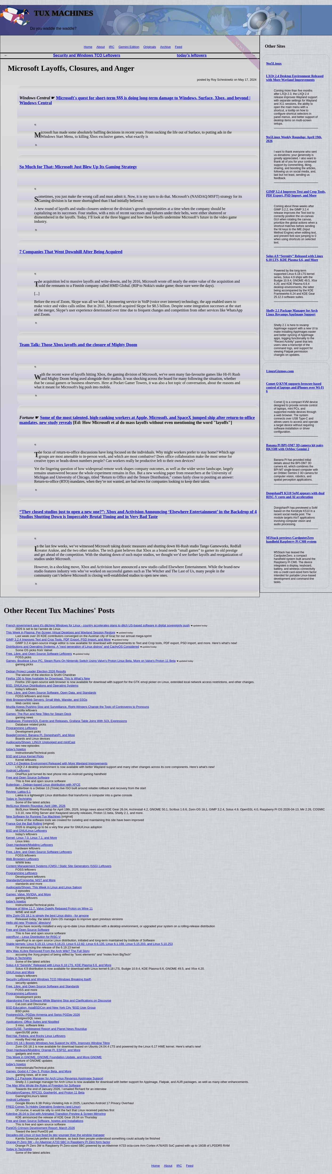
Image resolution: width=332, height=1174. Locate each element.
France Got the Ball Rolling (24, 823)
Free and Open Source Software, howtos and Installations (44, 1121)
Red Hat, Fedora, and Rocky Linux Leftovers (36, 1036)
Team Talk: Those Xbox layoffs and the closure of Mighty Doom (78, 344)
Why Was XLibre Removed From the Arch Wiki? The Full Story (48, 951)
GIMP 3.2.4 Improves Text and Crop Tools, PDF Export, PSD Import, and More (296, 193)
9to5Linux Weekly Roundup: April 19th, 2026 (35, 806)
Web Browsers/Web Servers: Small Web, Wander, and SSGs (46, 699)
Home (88, 47)
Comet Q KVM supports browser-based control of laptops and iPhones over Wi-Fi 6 (295, 387)
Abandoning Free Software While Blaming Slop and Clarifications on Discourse (58, 1000)
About (100, 47)
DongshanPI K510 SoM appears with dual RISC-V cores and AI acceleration (295, 495)
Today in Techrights (19, 799)
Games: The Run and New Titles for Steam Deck (38, 714)
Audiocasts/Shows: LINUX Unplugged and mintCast (40, 742)
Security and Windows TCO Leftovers (86, 55)
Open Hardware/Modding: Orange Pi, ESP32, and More (43, 1050)
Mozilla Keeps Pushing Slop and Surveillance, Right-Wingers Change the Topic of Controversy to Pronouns (77, 707)
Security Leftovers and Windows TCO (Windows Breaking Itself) (48, 979)
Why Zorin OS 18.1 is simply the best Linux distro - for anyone (47, 915)
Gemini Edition (128, 47)
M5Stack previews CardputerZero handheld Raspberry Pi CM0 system (291, 539)
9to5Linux (274, 63)
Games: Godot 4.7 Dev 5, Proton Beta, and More (38, 1071)
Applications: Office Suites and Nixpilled (32, 1021)
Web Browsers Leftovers (22, 859)
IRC (111, 47)
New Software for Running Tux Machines (33, 816)
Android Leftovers (18, 770)
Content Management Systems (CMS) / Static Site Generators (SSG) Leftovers (58, 866)
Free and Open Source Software (27, 777)
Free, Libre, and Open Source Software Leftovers (39, 653)
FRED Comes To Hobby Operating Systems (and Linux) (43, 1106)
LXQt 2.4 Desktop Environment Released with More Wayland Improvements (295, 78)
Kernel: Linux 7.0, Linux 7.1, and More (31, 837)
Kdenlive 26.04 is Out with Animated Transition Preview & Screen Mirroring (56, 1113)
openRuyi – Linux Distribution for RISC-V (33, 937)
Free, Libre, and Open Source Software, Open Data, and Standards (51, 692)
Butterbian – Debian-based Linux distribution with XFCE (43, 784)
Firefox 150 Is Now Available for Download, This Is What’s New (48, 678)
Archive (165, 47)
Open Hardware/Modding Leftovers (29, 845)
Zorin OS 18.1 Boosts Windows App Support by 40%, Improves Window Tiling (58, 1043)
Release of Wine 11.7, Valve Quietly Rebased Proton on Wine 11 (49, 908)
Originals (149, 47)
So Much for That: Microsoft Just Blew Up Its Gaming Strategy (78, 166)
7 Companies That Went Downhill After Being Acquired (70, 251)
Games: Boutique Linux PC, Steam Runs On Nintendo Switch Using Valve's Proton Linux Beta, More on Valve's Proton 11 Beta (91, 660)
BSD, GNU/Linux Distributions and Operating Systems (42, 685)
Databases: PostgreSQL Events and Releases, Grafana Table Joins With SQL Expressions (66, 721)
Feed (178, 47)
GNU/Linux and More (20, 972)
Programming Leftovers (21, 728)
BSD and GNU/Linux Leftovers (26, 830)
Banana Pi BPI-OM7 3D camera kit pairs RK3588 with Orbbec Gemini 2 (294, 447)
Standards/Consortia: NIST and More (31, 880)
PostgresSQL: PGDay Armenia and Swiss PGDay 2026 (43, 1014)
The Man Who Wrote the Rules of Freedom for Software (43, 1085)
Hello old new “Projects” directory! (28, 922)
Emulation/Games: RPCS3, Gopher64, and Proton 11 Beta (45, 1092)
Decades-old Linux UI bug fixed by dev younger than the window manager (55, 1135)
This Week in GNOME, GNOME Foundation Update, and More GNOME (54, 1057)
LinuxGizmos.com (280, 371)
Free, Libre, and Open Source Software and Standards (42, 986)
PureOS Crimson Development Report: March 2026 (40, 1128)
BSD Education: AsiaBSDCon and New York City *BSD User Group (51, 1007)
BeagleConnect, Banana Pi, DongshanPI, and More (40, 735)
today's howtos (16, 749)
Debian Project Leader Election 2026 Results (36, 671)
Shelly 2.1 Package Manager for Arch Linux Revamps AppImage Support (292, 312)
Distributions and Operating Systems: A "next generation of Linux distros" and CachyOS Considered (72, 646)
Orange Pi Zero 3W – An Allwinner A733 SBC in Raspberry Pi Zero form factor (58, 1142)
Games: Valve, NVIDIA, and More (28, 894)
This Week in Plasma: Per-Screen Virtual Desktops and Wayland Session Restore (60, 632)
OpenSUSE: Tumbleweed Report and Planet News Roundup (46, 1029)
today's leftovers (192, 55)
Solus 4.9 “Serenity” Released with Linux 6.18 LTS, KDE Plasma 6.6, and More (294, 258)
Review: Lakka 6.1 (18, 791)
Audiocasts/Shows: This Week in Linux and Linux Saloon (44, 887)
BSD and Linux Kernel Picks (25, 756)
